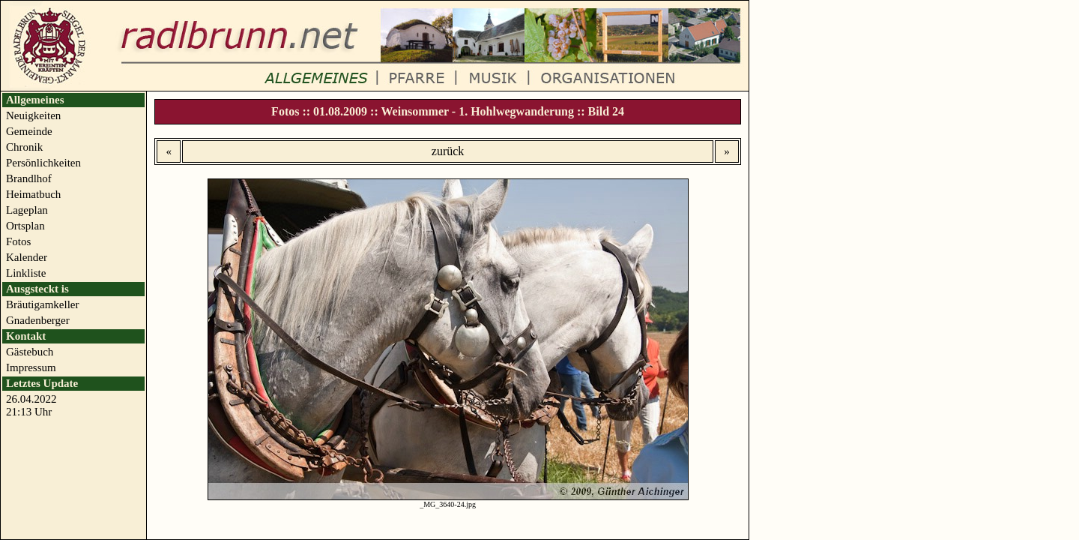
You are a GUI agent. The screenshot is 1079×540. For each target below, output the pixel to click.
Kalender (26, 257)
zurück (448, 151)
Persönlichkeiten (43, 163)
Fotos (18, 242)
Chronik (24, 147)
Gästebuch (29, 352)
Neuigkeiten (33, 116)
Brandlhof (29, 178)
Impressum (31, 368)
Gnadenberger (38, 320)
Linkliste (26, 273)
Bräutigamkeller (42, 304)
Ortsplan (25, 226)
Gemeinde (29, 131)
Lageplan (27, 210)
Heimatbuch (33, 194)
